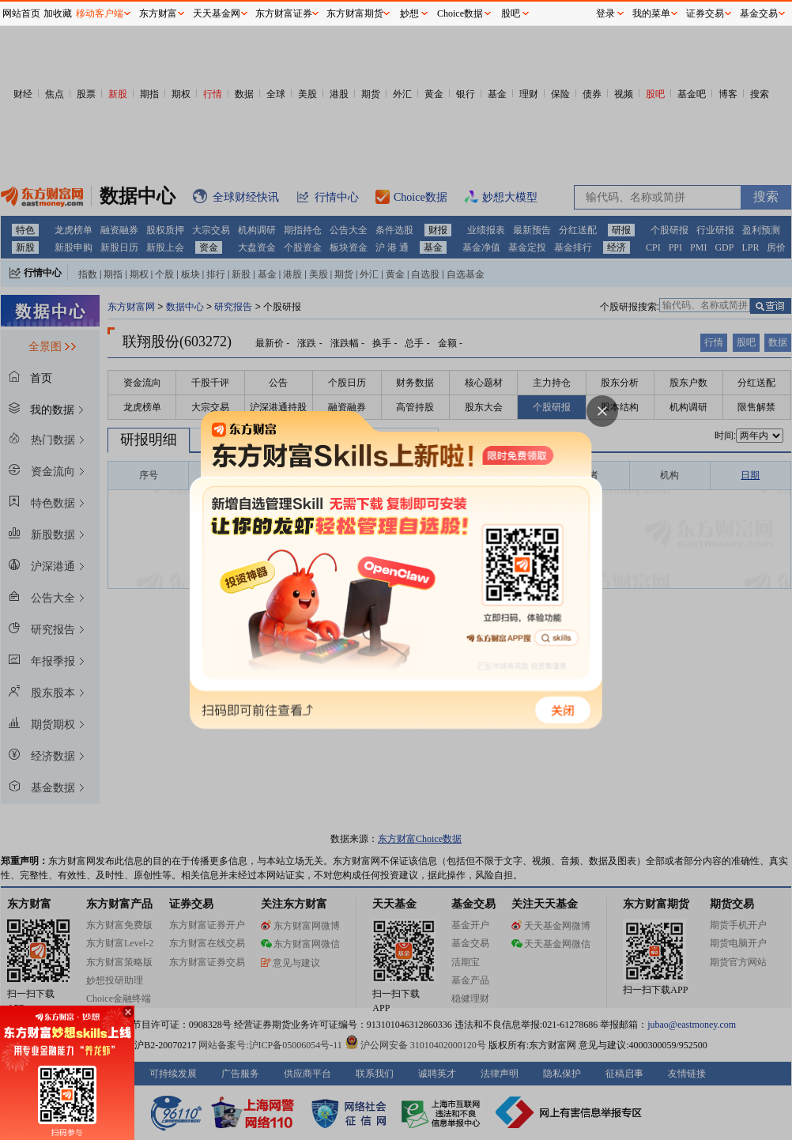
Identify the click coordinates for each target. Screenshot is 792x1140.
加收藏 (57, 13)
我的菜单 (651, 13)
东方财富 (158, 13)
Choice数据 (460, 13)
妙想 (409, 13)
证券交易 (705, 13)
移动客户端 (99, 13)
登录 (605, 13)
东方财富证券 (283, 13)
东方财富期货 (354, 13)
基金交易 (759, 13)
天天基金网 (216, 13)
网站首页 (21, 13)
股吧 (510, 13)
